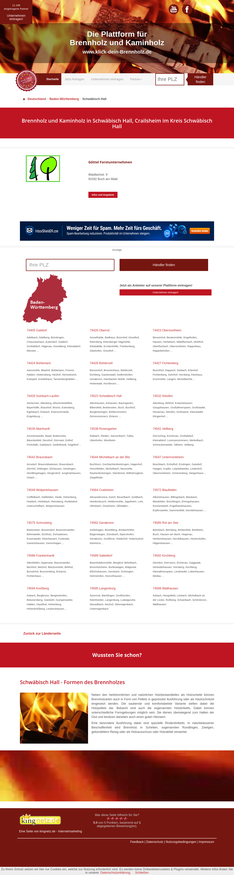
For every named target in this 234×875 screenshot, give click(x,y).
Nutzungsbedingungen (181, 842)
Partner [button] (136, 79)
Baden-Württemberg (64, 99)
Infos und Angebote (103, 194)
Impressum (206, 842)
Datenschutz (154, 842)
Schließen (142, 872)
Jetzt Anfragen (74, 79)
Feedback (137, 842)
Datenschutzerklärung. (115, 872)
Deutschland (34, 99)
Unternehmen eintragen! (165, 292)
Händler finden (200, 79)
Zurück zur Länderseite (42, 633)
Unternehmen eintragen (107, 79)
